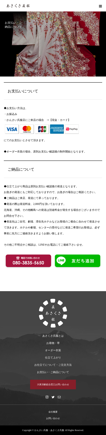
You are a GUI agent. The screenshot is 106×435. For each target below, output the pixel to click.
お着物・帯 (53, 343)
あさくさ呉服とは (53, 335)
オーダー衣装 (53, 350)
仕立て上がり (53, 357)
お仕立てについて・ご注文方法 (53, 364)
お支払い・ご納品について (53, 372)
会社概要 (53, 412)
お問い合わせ (53, 418)
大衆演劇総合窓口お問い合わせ (53, 384)
